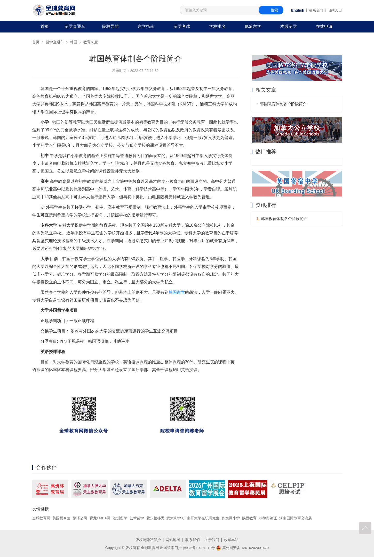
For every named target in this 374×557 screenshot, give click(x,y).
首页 (45, 26)
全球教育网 (41, 518)
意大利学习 (176, 518)
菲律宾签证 (268, 518)
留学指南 (146, 26)
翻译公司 (80, 518)
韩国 (73, 42)
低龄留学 (253, 26)
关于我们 (212, 540)
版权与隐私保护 (148, 540)
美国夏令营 (61, 518)
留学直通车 (75, 26)
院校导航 (110, 26)
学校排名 (217, 26)
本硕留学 (288, 26)
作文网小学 (231, 518)
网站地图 (173, 540)
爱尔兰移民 (156, 518)
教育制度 (90, 42)
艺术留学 (137, 518)
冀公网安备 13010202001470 (242, 547)
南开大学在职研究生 (203, 518)
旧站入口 (335, 10)
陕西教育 (249, 518)
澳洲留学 (120, 518)
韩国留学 (177, 292)
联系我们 (316, 10)
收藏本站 (231, 540)
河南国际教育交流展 (296, 518)
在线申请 (324, 26)
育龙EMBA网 (100, 518)
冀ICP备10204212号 (198, 547)
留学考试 (181, 26)
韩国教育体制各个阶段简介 (283, 104)
